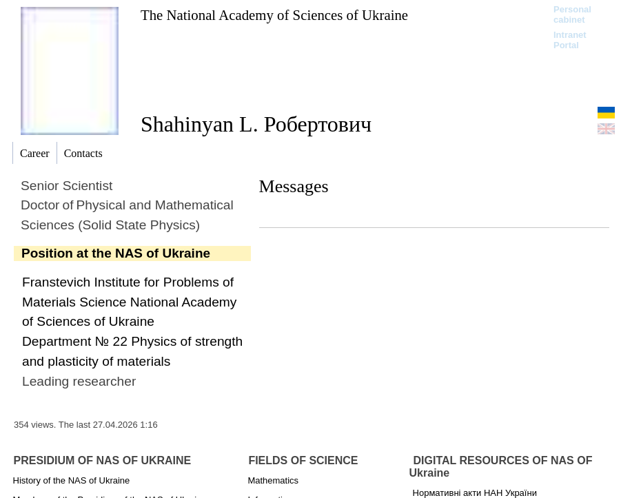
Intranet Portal (570, 40)
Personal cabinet (572, 14)
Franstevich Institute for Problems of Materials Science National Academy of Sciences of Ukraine (129, 302)
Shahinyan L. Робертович (256, 124)
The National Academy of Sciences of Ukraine (274, 15)
